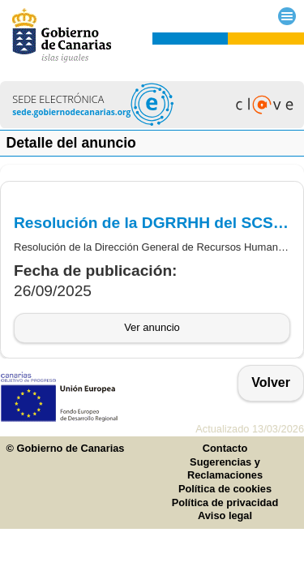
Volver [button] (270, 382)
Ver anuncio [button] (152, 327)
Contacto (225, 448)
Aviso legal (225, 515)
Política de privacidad (225, 502)
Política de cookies (225, 489)
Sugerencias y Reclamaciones (225, 469)
